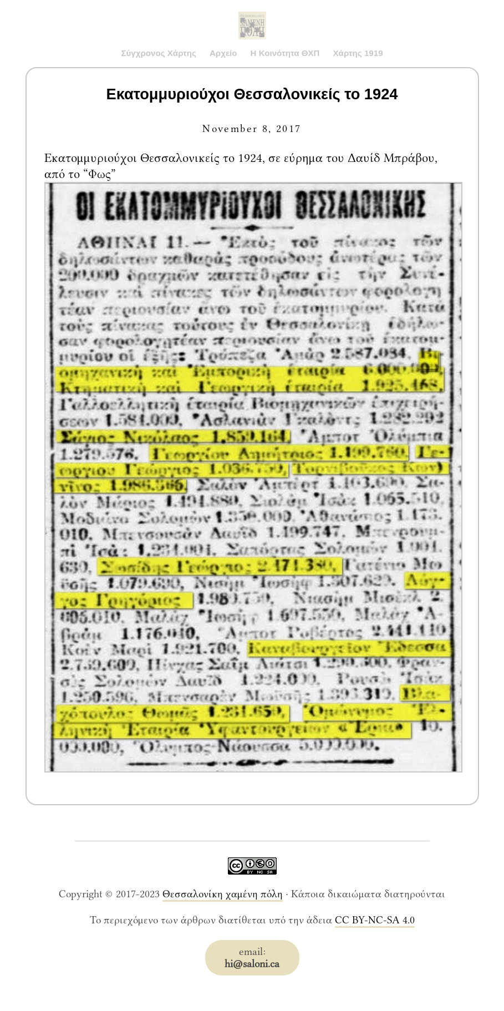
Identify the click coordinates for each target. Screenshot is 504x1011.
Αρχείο (223, 53)
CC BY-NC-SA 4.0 (375, 920)
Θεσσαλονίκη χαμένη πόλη (222, 894)
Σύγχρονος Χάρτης (158, 53)
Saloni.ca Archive (252, 14)
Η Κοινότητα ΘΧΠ (285, 53)
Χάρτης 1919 (358, 53)
